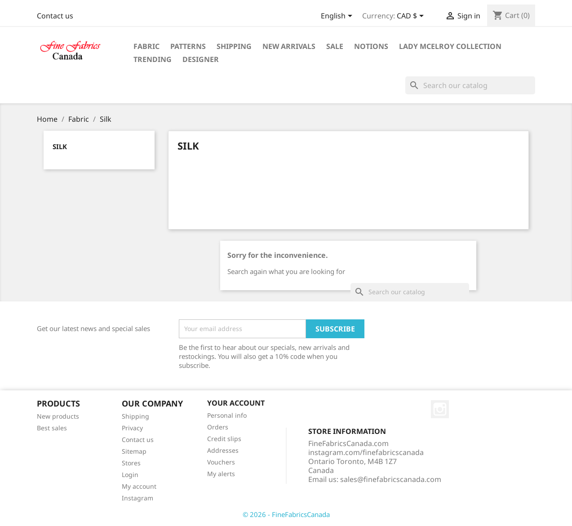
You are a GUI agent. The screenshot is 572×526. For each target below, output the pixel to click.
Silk (60, 146)
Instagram (137, 498)
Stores (131, 463)
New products (58, 416)
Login (130, 474)
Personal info (227, 415)
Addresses (223, 450)
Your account (236, 403)
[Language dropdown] (338, 16)
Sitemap (134, 451)
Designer (200, 59)
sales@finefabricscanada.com (390, 479)
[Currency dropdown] (412, 16)
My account (139, 486)
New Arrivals (288, 46)
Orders (217, 427)
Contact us (55, 16)
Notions (371, 46)
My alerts (221, 473)
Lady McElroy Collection (450, 46)
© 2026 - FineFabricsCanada (286, 514)
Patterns (188, 46)
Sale (334, 46)
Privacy (132, 428)
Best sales (52, 428)
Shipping (234, 46)
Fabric (146, 46)
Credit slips (224, 438)
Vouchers (221, 462)
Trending (152, 59)
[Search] (470, 85)
